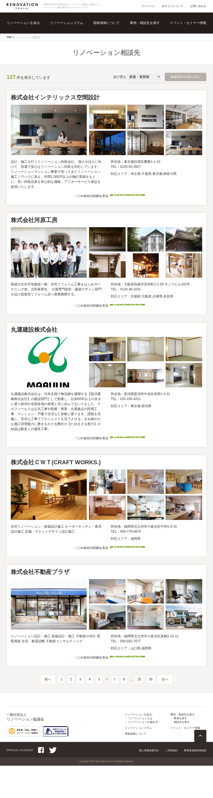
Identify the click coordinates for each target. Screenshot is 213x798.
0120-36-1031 (126, 295)
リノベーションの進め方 (143, 754)
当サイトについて (172, 6)
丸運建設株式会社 (34, 342)
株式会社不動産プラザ (40, 598)
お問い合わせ (198, 6)
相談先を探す (182, 754)
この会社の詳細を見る (66, 199)
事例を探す (180, 750)
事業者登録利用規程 (195, 782)
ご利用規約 (171, 782)
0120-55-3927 (126, 166)
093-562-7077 (126, 667)
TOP (9, 37)
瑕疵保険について (106, 23)
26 (151, 711)
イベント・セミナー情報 (188, 23)
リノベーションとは (140, 750)
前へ (48, 711)
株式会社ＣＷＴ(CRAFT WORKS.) (56, 481)
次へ (165, 711)
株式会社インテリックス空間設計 (55, 97)
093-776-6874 (126, 551)
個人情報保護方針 (149, 782)
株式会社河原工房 (34, 226)
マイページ (148, 6)
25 (139, 711)
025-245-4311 (126, 412)
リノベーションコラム (66, 23)
